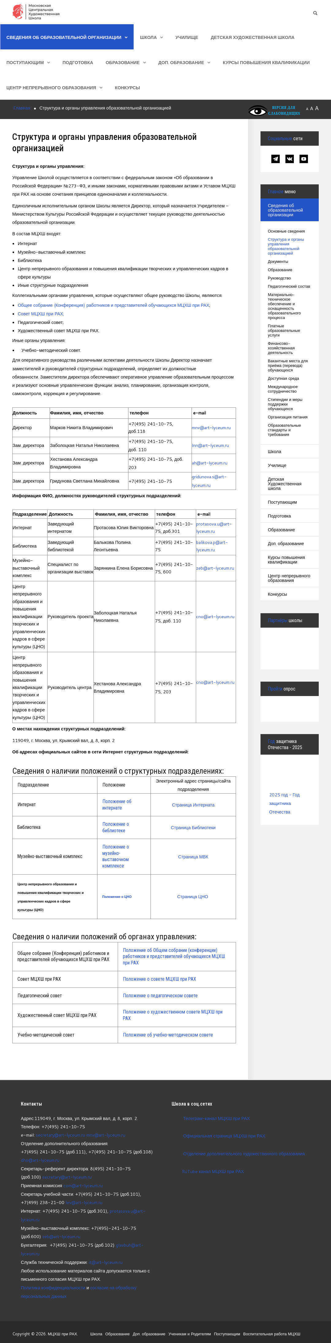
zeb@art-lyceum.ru (215, 567)
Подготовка (78, 62)
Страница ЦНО (193, 895)
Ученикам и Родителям (188, 1330)
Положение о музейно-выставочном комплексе (115, 855)
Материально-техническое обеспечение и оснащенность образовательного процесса (284, 306)
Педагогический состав (289, 286)
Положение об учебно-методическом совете (168, 1034)
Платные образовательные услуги (284, 331)
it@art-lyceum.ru (106, 1259)
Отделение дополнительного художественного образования (244, 1152)
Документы (278, 262)
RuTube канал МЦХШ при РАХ (208, 1170)
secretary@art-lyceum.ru (61, 1134)
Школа (148, 37)
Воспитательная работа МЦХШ (271, 1330)
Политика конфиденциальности (53, 1284)
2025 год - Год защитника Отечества (284, 802)
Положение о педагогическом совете (160, 995)
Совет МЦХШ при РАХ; (41, 313)
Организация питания (288, 417)
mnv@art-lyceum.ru (211, 427)
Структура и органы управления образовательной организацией (286, 246)
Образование (123, 62)
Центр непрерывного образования (51, 87)
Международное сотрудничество (283, 389)
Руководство (279, 278)
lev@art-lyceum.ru (84, 1200)
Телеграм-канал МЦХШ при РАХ (217, 1117)
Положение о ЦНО (116, 895)
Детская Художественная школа (253, 37)
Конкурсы (127, 87)
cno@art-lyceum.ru (215, 615)
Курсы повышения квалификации (266, 62)
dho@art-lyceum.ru (40, 1159)
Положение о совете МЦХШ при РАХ (159, 978)
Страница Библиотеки (193, 826)
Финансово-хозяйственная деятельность (281, 348)
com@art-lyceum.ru (83, 1184)
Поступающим (25, 62)
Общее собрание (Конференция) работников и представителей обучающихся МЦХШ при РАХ (114, 305)
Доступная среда (283, 378)
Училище (187, 37)
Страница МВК (193, 855)
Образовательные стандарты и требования (284, 430)
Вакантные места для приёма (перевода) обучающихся (288, 366)
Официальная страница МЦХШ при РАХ (224, 1135)
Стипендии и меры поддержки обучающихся (285, 404)
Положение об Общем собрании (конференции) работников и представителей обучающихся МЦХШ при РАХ (174, 955)
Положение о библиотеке (115, 826)
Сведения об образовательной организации (63, 37)
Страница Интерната (193, 804)
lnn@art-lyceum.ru (210, 444)
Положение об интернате (116, 804)
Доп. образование (181, 62)
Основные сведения (286, 231)
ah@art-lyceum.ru (210, 462)
